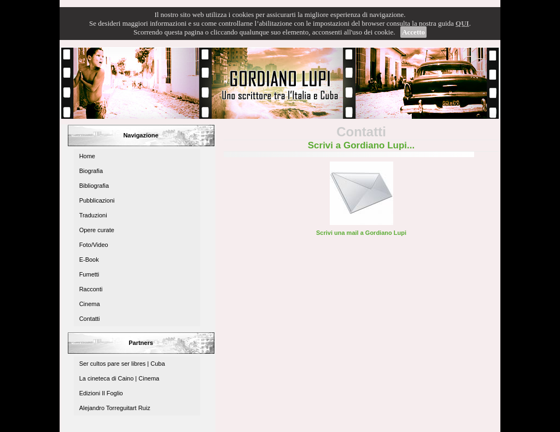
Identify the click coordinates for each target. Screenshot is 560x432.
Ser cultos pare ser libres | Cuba (122, 363)
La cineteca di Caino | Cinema (119, 378)
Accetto (413, 32)
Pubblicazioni (97, 200)
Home (87, 156)
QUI (462, 23)
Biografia (91, 171)
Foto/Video (93, 244)
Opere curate (96, 230)
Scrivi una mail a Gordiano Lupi (361, 232)
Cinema (89, 304)
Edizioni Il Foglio (101, 393)
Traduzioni (93, 215)
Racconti (91, 289)
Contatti (89, 318)
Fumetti (89, 274)
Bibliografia (94, 185)
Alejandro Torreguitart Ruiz (114, 408)
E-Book (89, 259)
